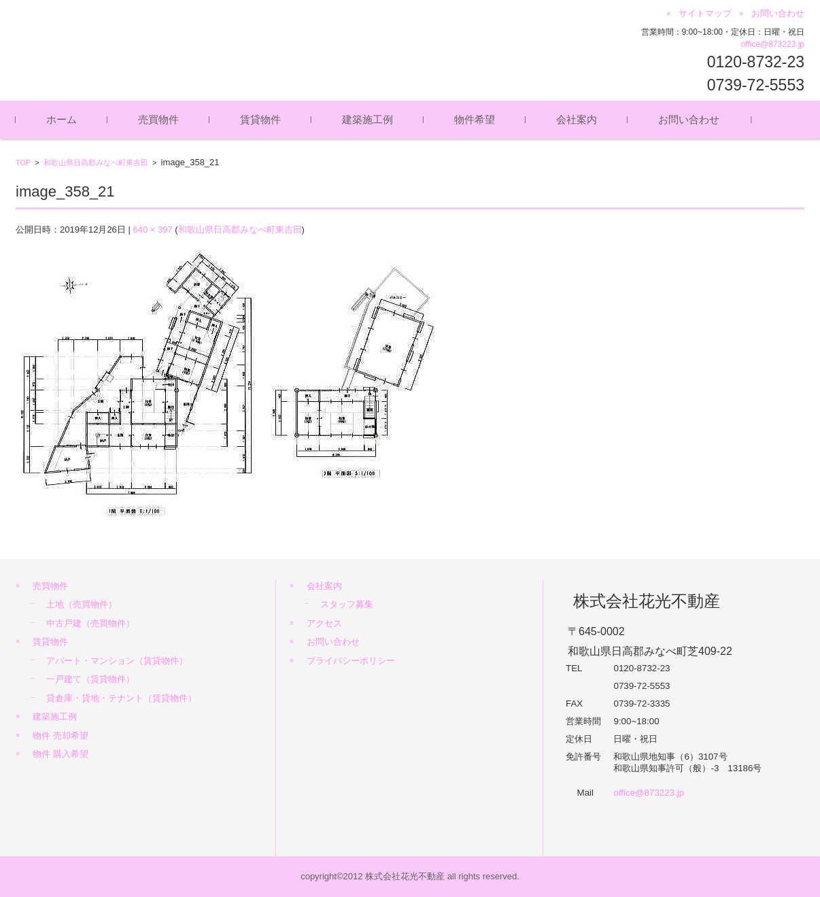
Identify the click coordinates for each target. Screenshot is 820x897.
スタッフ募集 (346, 604)
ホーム (61, 119)
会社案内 (576, 119)
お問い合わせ (688, 119)
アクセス (324, 623)
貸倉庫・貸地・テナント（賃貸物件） (121, 698)
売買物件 (158, 119)
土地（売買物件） (81, 604)
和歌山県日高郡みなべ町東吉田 (96, 162)
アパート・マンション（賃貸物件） (117, 661)
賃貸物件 (260, 119)
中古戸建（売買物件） (90, 623)
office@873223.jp (772, 44)
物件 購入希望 (60, 754)
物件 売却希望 (60, 735)
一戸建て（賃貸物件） (90, 679)
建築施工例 (367, 119)
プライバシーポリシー (351, 661)
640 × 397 (152, 229)
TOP (23, 162)
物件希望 (474, 119)
